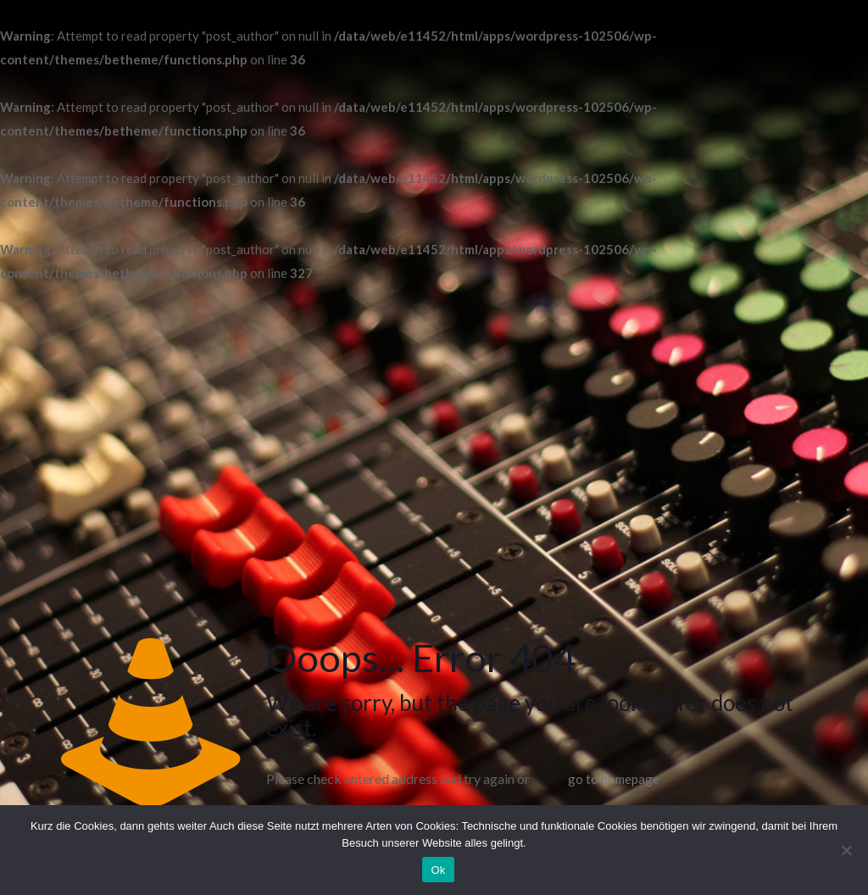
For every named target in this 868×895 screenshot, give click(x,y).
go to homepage (613, 779)
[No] (846, 850)
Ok (438, 870)
